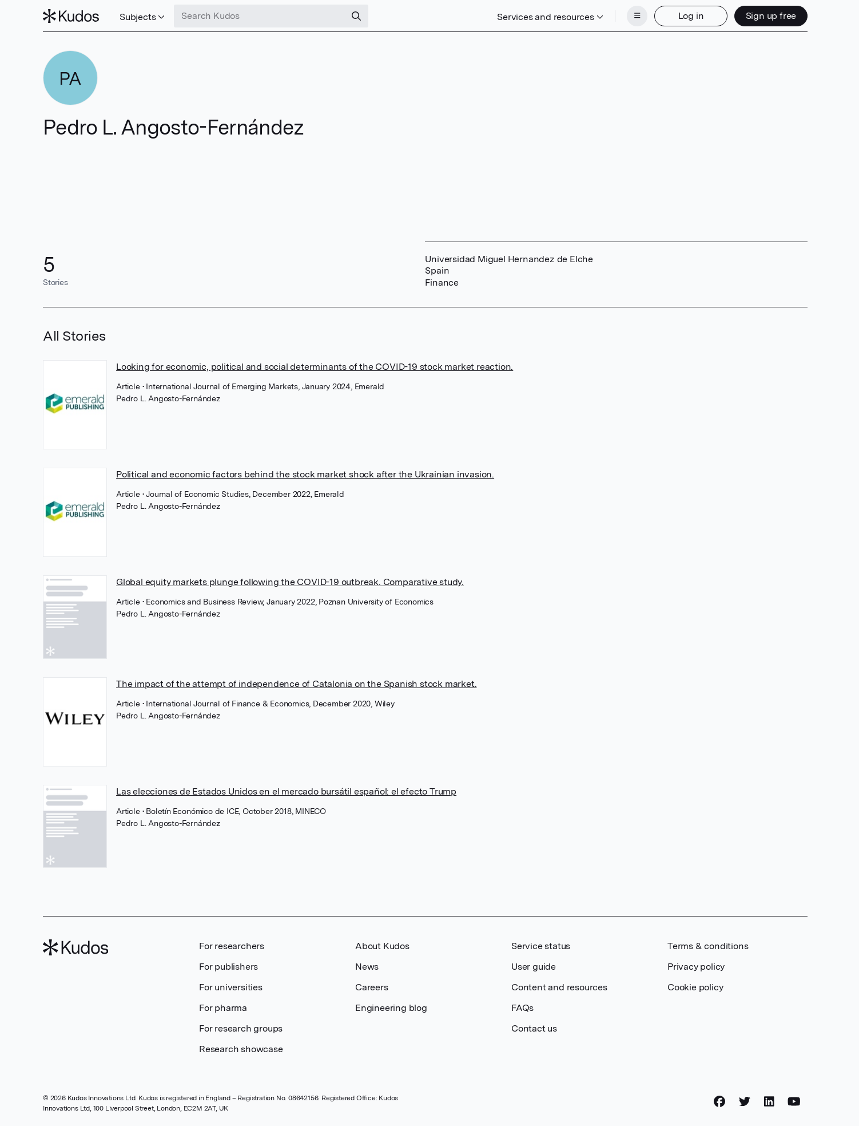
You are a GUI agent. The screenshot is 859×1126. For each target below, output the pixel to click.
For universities (231, 987)
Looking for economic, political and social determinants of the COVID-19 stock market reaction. (314, 366)
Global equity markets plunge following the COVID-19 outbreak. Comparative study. (290, 581)
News (367, 966)
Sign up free (771, 15)
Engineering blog (391, 1007)
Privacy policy (696, 966)
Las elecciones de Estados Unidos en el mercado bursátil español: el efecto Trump (286, 791)
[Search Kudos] (259, 16)
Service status (540, 946)
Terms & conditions (707, 946)
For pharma (223, 1007)
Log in (691, 15)
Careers (371, 987)
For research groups (241, 1028)
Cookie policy (695, 987)
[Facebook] (719, 1101)
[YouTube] (794, 1101)
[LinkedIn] (769, 1101)
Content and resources (559, 987)
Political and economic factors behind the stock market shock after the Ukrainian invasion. (305, 474)
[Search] (356, 16)
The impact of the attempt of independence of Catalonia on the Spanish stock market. (296, 683)
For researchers (231, 946)
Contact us (534, 1028)
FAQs (522, 1007)
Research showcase (241, 1049)
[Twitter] (744, 1101)
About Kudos (382, 946)
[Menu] (637, 16)
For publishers (228, 966)
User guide (533, 966)
